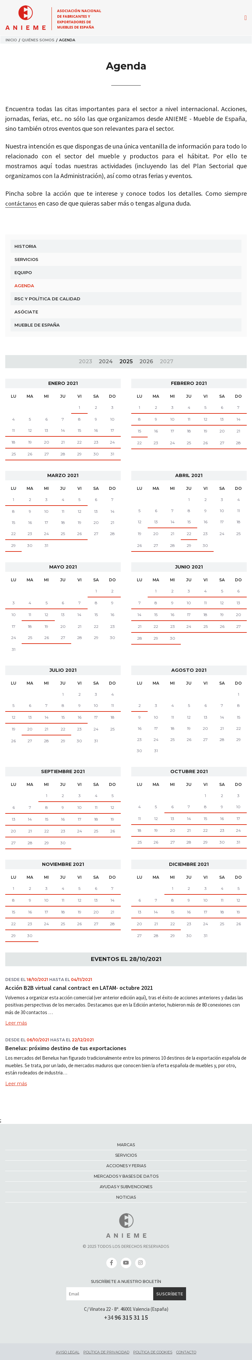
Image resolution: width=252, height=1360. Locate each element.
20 (46, 442)
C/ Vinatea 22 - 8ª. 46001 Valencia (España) (126, 1309)
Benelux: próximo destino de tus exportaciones (65, 1048)
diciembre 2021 (189, 864)
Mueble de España (37, 325)
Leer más (16, 1023)
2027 (166, 361)
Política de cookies (152, 1352)
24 (112, 442)
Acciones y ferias (126, 1165)
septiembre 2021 (63, 771)
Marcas (126, 1144)
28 (62, 453)
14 (63, 430)
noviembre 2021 (63, 864)
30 (96, 453)
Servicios (26, 259)
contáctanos (22, 203)
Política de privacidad (106, 1352)
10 (172, 419)
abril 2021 (188, 475)
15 (79, 430)
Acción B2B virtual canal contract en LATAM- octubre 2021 (79, 987)
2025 (126, 361)
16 (96, 430)
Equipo (23, 272)
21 (63, 442)
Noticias (126, 1197)
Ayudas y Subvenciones (126, 1186)
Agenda (24, 285)
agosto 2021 (188, 670)
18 (13, 442)
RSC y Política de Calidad (47, 298)
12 (30, 430)
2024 (106, 361)
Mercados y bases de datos (126, 1176)
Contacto (186, 1352)
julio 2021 (63, 670)
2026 (146, 361)
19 (30, 442)
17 (112, 430)
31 (112, 453)
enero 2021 (63, 383)
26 (30, 453)
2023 (85, 361)
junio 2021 (189, 567)
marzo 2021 (62, 475)
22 (79, 442)
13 (46, 430)
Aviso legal (67, 1352)
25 (13, 453)
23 (96, 442)
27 (46, 453)
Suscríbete (169, 1293)
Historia (25, 246)
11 (13, 430)
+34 (126, 1317)
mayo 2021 (63, 567)
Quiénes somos (38, 40)
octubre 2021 (189, 771)
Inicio (11, 40)
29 (79, 453)
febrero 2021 (189, 383)
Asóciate (26, 311)
